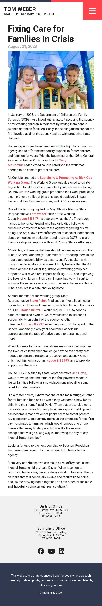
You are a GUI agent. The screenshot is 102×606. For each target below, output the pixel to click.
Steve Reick (38, 301)
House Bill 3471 (28, 219)
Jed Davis (79, 373)
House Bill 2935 (32, 310)
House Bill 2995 (57, 360)
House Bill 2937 (32, 324)
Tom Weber (38, 214)
